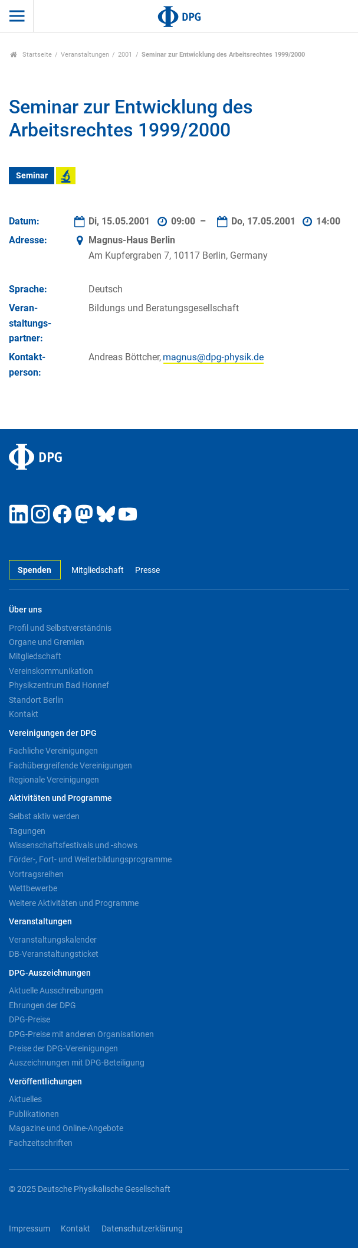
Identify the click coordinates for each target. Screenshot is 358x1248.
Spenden (34, 570)
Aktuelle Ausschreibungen (56, 990)
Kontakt (23, 714)
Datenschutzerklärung (142, 1229)
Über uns (25, 610)
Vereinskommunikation (51, 671)
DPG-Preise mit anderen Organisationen (81, 1034)
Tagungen (27, 831)
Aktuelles (25, 1099)
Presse (147, 570)
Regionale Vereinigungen (54, 779)
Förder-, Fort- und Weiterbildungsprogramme (90, 859)
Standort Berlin (36, 700)
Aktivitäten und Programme (60, 798)
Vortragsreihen (36, 874)
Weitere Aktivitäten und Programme (74, 903)
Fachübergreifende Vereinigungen (70, 765)
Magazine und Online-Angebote (66, 1128)
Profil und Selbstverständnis (60, 628)
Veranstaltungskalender (53, 939)
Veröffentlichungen (45, 1082)
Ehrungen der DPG (42, 1005)
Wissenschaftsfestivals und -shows (73, 845)
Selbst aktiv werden (44, 816)
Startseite (31, 54)
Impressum (29, 1229)
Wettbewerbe (33, 888)
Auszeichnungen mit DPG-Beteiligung (76, 1062)
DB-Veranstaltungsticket (53, 954)
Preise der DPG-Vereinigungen (63, 1048)
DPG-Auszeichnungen (50, 973)
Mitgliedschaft (97, 570)
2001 (125, 54)
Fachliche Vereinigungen (53, 750)
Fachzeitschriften (41, 1143)
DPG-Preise (29, 1019)
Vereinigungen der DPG (53, 733)
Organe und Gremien (46, 642)
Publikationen (34, 1114)
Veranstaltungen (85, 54)
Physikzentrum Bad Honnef (59, 685)
